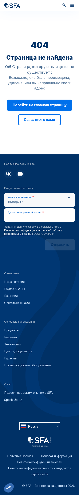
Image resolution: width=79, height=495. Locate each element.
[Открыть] (72, 6)
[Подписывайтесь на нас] (8, 174)
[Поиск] (64, 5)
